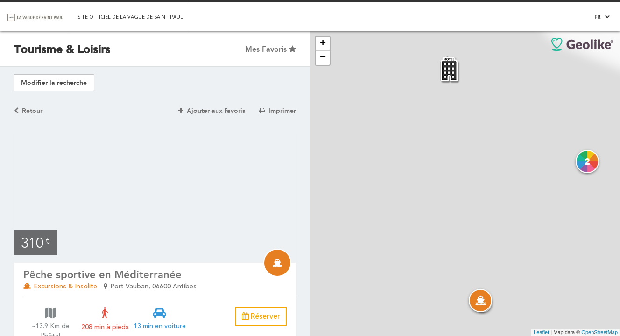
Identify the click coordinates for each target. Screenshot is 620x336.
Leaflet (541, 332)
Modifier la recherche (54, 83)
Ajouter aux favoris (211, 111)
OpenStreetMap (599, 332)
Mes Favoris (270, 49)
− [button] (323, 58)
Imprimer (277, 111)
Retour (28, 111)
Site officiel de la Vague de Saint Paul (130, 16)
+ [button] (323, 44)
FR (597, 16)
